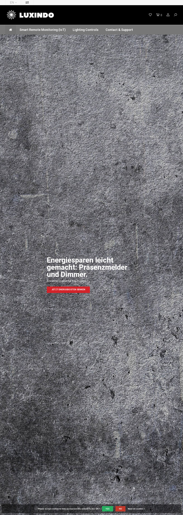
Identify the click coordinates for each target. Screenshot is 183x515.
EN (13, 2)
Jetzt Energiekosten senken (68, 289)
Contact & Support (119, 30)
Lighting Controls (85, 30)
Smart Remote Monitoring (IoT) (42, 30)
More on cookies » (136, 509)
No (120, 509)
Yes (108, 509)
